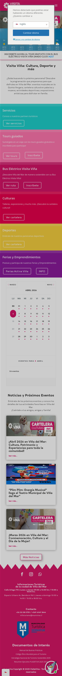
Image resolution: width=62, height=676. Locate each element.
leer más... (13, 456)
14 (19, 321)
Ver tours (11, 155)
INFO (42, 271)
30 (31, 336)
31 (19, 306)
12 (49, 313)
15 (25, 321)
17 (37, 321)
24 (37, 329)
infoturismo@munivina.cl (31, 615)
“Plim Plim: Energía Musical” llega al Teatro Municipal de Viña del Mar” (30, 493)
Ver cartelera (14, 217)
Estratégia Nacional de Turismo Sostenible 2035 (31, 658)
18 (43, 321)
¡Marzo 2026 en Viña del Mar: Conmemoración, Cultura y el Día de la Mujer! (28, 538)
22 (25, 329)
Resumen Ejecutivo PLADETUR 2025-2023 (31, 662)
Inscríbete (34, 155)
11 (43, 313)
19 (49, 321)
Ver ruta (11, 185)
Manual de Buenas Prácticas (31, 650)
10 (37, 313)
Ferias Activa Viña (17, 271)
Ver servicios (14, 123)
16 (31, 321)
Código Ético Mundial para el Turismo (31, 654)
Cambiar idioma (31, 32)
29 (25, 336)
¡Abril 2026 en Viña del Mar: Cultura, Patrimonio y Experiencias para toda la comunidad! (28, 446)
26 (49, 329)
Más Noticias (31, 557)
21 (19, 329)
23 (31, 329)
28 (19, 336)
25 (43, 329)
